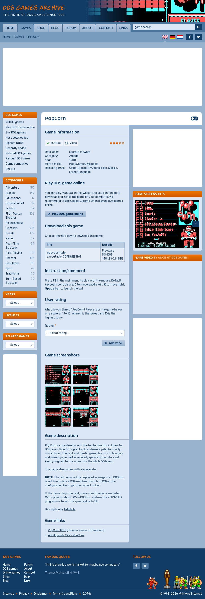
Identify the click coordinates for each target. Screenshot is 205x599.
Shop (41, 28)
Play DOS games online (20, 127)
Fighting (20, 209)
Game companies (17, 163)
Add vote (115, 343)
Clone (72, 168)
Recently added (16, 148)
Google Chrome (80, 201)
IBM (69, 572)
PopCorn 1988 (57, 530)
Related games (17, 336)
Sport (20, 269)
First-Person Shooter (20, 215)
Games (26, 28)
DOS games (12, 556)
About (87, 28)
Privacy (24, 593)
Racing (20, 239)
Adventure (20, 188)
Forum (70, 28)
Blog (55, 28)
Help (27, 576)
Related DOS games (18, 153)
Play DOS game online (67, 214)
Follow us (142, 556)
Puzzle (20, 233)
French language (80, 172)
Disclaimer (40, 593)
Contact (106, 28)
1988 (72, 160)
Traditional (20, 274)
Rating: (50, 325)
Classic (112, 168)
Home (10, 28)
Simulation (20, 263)
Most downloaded (17, 137)
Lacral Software (79, 152)
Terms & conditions (64, 593)
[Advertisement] (102, 77)
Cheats (10, 169)
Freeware (108, 250)
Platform (20, 228)
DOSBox (56, 143)
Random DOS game (18, 158)
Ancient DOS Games (173, 257)
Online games (11, 572)
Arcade (73, 156)
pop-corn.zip (56, 252)
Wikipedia (92, 164)
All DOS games (15, 122)
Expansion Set (20, 203)
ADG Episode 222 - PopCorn (66, 535)
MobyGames (77, 164)
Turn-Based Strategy (20, 281)
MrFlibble (69, 509)
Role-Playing (20, 253)
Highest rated (14, 143)
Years (10, 294)
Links (123, 28)
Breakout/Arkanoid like (92, 168)
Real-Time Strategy (20, 245)
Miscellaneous (20, 223)
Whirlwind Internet (190, 593)
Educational (20, 198)
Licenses (12, 315)
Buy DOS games (16, 132)
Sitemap (8, 593)
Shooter (20, 258)
